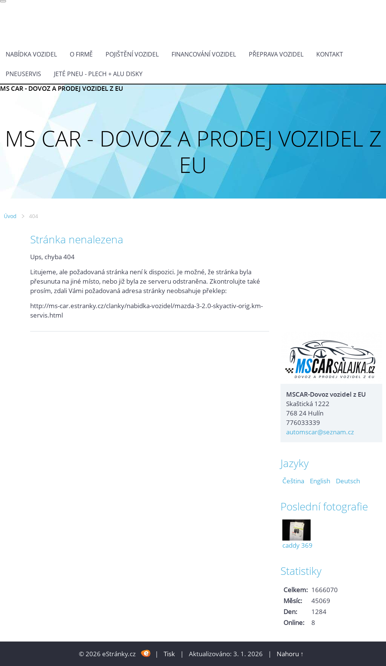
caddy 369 (297, 545)
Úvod (10, 216)
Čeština (293, 481)
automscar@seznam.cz (320, 432)
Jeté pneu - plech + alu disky (98, 74)
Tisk (169, 653)
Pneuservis (23, 74)
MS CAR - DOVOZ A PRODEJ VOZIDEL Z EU (61, 88)
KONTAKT (329, 54)
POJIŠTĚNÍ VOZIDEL (132, 54)
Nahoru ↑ (290, 653)
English (320, 481)
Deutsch (348, 481)
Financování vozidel (204, 54)
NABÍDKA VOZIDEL (31, 54)
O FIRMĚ (81, 54)
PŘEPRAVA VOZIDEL (276, 54)
